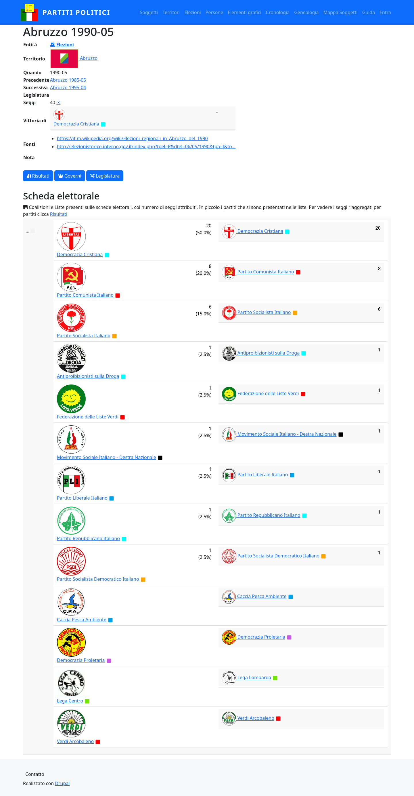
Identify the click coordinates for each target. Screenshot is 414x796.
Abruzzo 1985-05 (68, 80)
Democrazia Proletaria (81, 660)
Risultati (38, 176)
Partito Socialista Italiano (83, 335)
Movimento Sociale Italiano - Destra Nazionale (106, 457)
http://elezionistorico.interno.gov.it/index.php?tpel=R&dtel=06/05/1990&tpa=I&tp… (146, 146)
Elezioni (192, 12)
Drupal (62, 783)
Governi (69, 176)
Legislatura (105, 176)
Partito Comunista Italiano (85, 295)
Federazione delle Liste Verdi (87, 417)
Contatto (34, 774)
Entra (385, 12)
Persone (214, 12)
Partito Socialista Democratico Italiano (98, 579)
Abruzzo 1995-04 (68, 87)
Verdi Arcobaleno (75, 741)
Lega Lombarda (254, 678)
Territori (171, 12)
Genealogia (306, 12)
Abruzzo (88, 58)
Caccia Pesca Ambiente (81, 619)
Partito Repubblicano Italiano (88, 538)
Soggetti (149, 12)
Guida (368, 12)
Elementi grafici (244, 12)
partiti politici (76, 12)
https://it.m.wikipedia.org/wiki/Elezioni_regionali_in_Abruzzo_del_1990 (132, 138)
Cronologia (278, 12)
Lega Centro (70, 701)
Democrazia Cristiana (76, 124)
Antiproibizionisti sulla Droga (88, 376)
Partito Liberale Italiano (82, 498)
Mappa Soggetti (340, 12)
